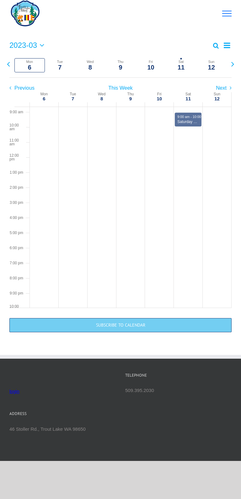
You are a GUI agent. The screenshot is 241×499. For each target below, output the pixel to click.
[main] (120, 191)
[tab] (29, 65)
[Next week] (232, 64)
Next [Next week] (221, 88)
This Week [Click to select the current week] (120, 88)
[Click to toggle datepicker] (28, 45)
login (14, 391)
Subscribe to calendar (120, 325)
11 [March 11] (188, 98)
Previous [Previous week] (24, 88)
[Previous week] (8, 64)
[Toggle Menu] (227, 13)
